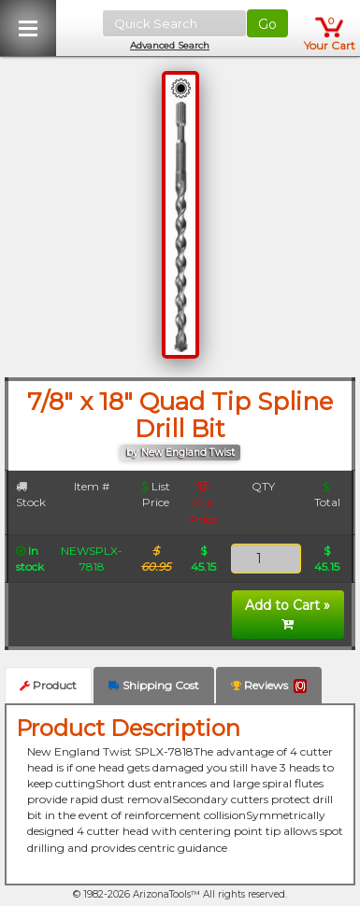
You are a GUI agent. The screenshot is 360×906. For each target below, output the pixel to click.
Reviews (269, 685)
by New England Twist (180, 452)
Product (48, 685)
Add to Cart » (287, 613)
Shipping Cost (153, 685)
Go (267, 24)
